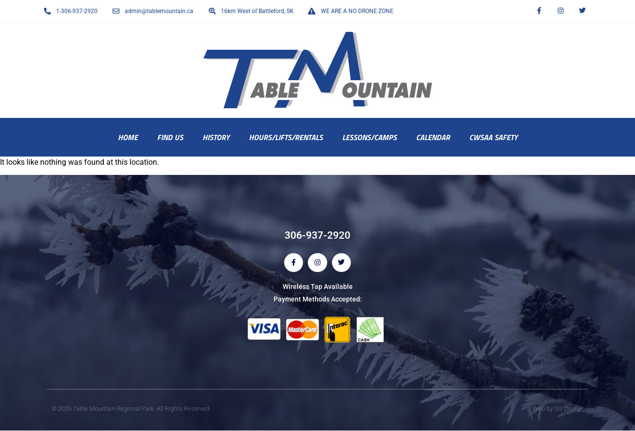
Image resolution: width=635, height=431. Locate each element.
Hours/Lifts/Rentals (286, 137)
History (216, 137)
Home (128, 137)
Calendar (433, 137)
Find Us (170, 137)
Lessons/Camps (369, 137)
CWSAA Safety (493, 137)
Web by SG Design (558, 408)
